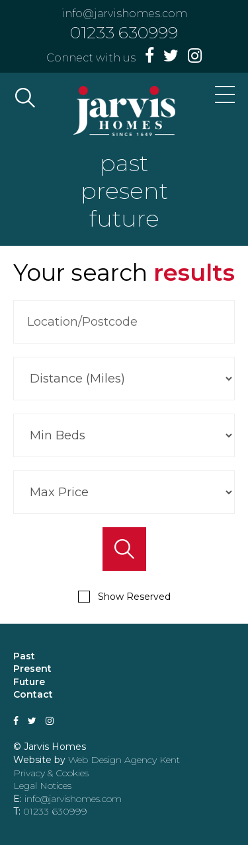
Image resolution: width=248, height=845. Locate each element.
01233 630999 (124, 32)
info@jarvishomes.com (124, 13)
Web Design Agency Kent (124, 760)
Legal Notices (42, 785)
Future (29, 682)
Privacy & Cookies (51, 773)
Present (32, 669)
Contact (33, 694)
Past (24, 656)
